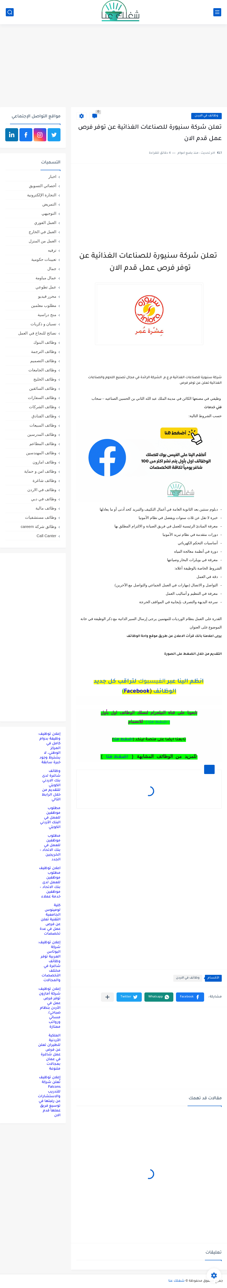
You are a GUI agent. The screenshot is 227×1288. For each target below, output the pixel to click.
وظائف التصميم (43, 360)
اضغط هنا (123, 740)
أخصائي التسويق (42, 185)
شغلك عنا (176, 1281)
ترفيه (52, 250)
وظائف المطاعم (42, 443)
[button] (190, 997)
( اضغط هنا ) (158, 722)
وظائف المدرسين (41, 434)
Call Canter (46, 535)
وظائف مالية (46, 508)
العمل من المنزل (42, 241)
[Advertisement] (113, 66)
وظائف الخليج (44, 379)
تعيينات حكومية (43, 259)
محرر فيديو (47, 296)
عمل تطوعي (46, 287)
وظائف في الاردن (206, 116)
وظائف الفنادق (44, 416)
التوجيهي (49, 213)
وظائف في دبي (43, 499)
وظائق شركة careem (38, 526)
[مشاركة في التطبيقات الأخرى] (107, 997)
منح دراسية (47, 314)
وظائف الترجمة (43, 351)
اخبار (52, 176)
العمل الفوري (45, 222)
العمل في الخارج (42, 231)
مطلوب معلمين (43, 305)
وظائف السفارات (42, 397)
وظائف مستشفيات (40, 517)
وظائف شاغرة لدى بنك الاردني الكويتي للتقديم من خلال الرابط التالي (51, 785)
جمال (51, 268)
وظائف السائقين (42, 388)
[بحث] (10, 12)
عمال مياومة (46, 278)
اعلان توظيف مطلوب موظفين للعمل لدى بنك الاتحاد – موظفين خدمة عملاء (49, 882)
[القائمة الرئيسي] (217, 12)
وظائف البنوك (44, 342)
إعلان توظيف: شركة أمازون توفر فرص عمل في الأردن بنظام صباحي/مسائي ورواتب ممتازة (49, 1008)
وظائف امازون (44, 462)
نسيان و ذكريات (43, 324)
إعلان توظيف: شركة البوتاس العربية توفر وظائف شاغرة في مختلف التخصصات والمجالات (49, 961)
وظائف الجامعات (42, 370)
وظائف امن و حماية (40, 471)
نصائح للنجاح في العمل (37, 333)
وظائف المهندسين (41, 453)
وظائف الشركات (42, 407)
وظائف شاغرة (44, 480)
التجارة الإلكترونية (41, 195)
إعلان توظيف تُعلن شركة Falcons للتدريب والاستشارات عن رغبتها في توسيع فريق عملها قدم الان (49, 1096)
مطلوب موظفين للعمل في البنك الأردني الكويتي (50, 817)
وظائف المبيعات (42, 425)
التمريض (49, 204)
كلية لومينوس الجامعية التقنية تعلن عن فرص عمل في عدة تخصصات (50, 919)
